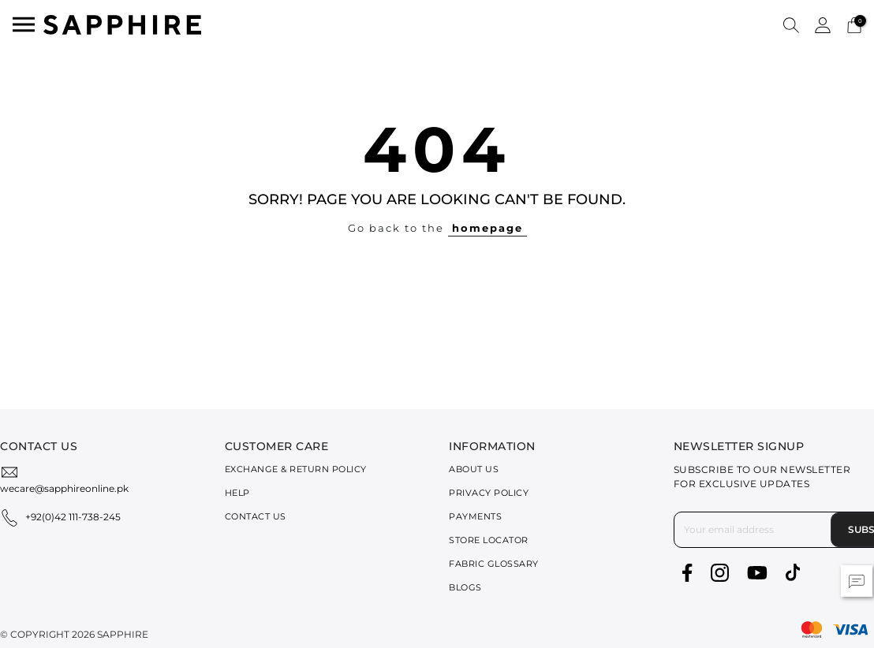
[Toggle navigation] (23, 24)
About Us (474, 469)
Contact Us (255, 516)
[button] (791, 24)
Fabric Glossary (494, 563)
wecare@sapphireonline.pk (64, 488)
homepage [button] (487, 228)
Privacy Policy (489, 492)
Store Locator (489, 540)
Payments (475, 516)
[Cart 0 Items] (854, 24)
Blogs (465, 587)
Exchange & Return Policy (296, 469)
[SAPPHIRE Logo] (122, 23)
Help (237, 492)
